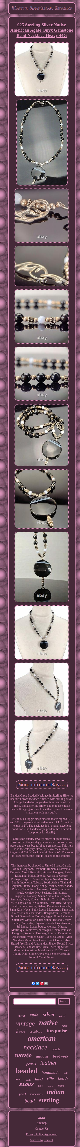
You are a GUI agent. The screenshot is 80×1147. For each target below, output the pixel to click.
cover (18, 1079)
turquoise (57, 1030)
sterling (49, 1100)
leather (48, 1062)
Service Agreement (41, 1140)
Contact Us (41, 1128)
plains (60, 1085)
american (42, 1038)
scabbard (36, 1031)
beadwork (60, 1056)
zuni (62, 1015)
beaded (26, 1071)
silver (49, 1014)
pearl (22, 1094)
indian (55, 1092)
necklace (35, 1047)
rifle (50, 1078)
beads (63, 1078)
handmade (50, 1072)
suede (28, 1080)
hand (39, 1079)
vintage (25, 1023)
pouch (56, 1049)
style (34, 1014)
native (48, 1023)
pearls (31, 1064)
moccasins (36, 1094)
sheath (22, 1015)
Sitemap (42, 1123)
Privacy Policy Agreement (41, 1134)
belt (66, 1073)
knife (65, 1025)
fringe (20, 1031)
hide (40, 1085)
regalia (50, 1086)
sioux (26, 1084)
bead (29, 1101)
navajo (23, 1055)
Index (41, 1117)
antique (42, 1056)
